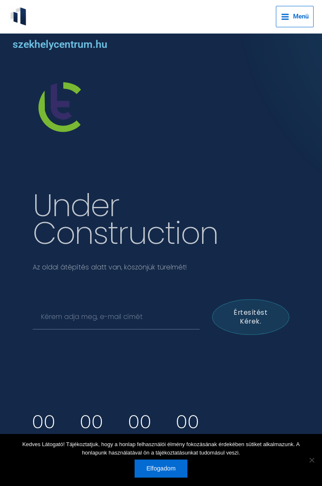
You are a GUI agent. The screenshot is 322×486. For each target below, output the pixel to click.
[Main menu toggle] (295, 16)
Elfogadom (161, 468)
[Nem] (311, 460)
